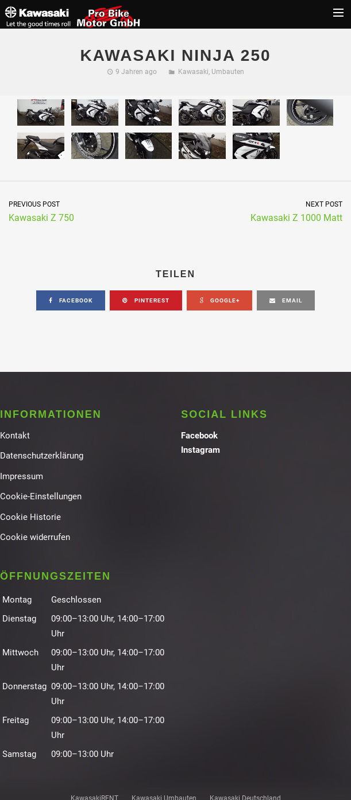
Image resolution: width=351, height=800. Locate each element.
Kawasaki (193, 72)
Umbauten (227, 72)
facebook (70, 300)
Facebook (199, 435)
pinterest (145, 300)
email (285, 300)
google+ (219, 300)
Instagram (200, 450)
